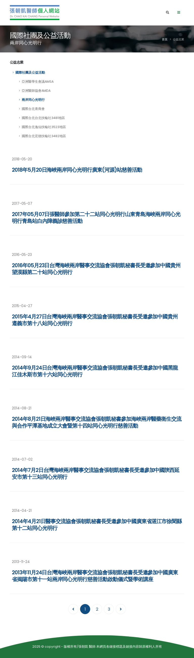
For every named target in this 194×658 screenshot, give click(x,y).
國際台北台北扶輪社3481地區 (43, 118)
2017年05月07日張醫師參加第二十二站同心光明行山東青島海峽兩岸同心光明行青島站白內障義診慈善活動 (96, 218)
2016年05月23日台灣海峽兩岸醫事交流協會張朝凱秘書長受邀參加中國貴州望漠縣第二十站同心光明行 (96, 269)
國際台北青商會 (33, 109)
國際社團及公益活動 (30, 72)
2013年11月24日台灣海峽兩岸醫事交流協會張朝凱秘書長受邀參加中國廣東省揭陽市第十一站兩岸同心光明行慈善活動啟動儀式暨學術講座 (95, 576)
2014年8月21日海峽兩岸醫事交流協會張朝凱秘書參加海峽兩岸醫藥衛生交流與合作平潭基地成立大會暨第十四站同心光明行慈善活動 (96, 422)
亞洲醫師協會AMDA (36, 90)
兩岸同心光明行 (33, 100)
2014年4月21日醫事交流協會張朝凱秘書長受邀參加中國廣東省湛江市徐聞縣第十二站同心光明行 (97, 525)
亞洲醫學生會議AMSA (38, 81)
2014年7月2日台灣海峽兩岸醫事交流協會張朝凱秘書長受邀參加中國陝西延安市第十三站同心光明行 (95, 473)
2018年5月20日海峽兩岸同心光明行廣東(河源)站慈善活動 (77, 169)
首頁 (164, 39)
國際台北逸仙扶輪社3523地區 (44, 127)
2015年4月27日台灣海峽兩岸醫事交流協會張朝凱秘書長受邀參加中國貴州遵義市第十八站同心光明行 (95, 320)
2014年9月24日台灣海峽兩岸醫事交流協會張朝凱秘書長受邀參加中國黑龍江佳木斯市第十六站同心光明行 (95, 371)
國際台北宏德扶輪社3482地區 (44, 136)
